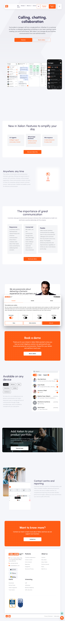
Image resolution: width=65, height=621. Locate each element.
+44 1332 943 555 (13, 563)
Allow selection (32, 323)
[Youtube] (9, 616)
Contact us (32, 539)
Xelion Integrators (13, 587)
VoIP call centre (28, 589)
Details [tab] (32, 300)
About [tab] (51, 300)
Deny (14, 323)
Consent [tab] (13, 300)
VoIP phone (27, 585)
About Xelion (44, 562)
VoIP (26, 583)
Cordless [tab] (15, 388)
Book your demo (32, 259)
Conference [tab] (7, 391)
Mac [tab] (19, 384)
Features (23, 5)
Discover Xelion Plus (32, 152)
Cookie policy (56, 616)
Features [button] (23, 40)
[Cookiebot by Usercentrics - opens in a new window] (54, 297)
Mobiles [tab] (6, 384)
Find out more (19, 448)
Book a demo (41, 40)
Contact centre (28, 559)
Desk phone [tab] (7, 388)
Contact (34, 5)
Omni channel (28, 562)
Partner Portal (12, 585)
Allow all (51, 323)
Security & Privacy (29, 569)
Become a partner (44, 6)
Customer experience (30, 557)
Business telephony (29, 587)
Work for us (44, 569)
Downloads (11, 583)
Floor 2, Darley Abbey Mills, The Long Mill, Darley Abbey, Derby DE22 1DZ (15, 559)
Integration (27, 566)
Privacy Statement (48, 616)
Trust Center (12, 589)
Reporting (27, 564)
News (42, 566)
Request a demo (52, 6)
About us (29, 5)
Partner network (45, 564)
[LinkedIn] (7, 616)
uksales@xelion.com (14, 565)
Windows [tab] (13, 384)
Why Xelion (18, 6)
